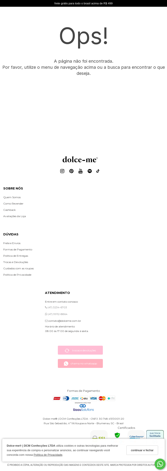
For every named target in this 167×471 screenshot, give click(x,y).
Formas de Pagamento (17, 249)
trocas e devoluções (80, 350)
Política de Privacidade (48, 454)
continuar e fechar (142, 450)
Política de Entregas (15, 255)
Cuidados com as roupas (18, 268)
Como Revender (13, 203)
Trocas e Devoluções (15, 262)
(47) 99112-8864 (56, 314)
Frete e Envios (11, 243)
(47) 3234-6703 (56, 307)
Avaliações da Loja (14, 216)
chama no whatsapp (80, 363)
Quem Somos (12, 197)
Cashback (9, 209)
